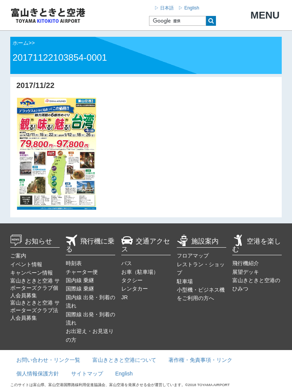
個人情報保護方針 (37, 374)
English (124, 374)
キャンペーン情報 (31, 273)
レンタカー (134, 289)
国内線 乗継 (80, 280)
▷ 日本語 (164, 8)
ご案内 (18, 256)
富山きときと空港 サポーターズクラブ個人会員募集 (35, 288)
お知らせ (31, 241)
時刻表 (74, 263)
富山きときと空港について (124, 360)
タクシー (132, 280)
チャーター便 (82, 272)
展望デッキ (245, 272)
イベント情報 (26, 264)
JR (124, 297)
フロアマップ (193, 256)
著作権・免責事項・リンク (200, 360)
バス (126, 263)
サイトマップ (87, 374)
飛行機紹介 (245, 263)
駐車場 (185, 281)
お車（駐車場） (140, 272)
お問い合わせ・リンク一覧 (48, 360)
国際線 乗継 (80, 289)
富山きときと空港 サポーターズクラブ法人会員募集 (35, 310)
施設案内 (198, 241)
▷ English (188, 8)
